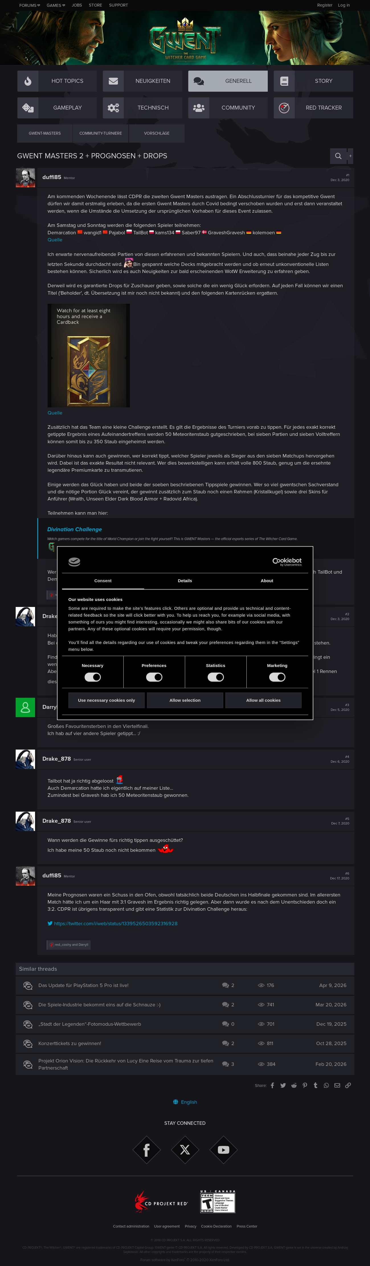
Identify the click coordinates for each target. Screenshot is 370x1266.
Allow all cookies (263, 700)
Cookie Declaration (216, 1226)
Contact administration (131, 1226)
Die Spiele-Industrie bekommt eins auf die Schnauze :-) (101, 1005)
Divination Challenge (76, 529)
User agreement (167, 1226)
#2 (339, 616)
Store (95, 5)
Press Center (247, 1226)
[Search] (338, 156)
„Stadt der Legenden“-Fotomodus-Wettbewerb (91, 1024)
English (185, 1102)
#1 (339, 177)
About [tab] (267, 580)
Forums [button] (27, 5)
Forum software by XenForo (185, 1260)
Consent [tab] (103, 580)
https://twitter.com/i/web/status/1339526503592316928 (114, 923)
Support (118, 5)
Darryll (52, 707)
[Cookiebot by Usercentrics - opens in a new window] (277, 562)
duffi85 (53, 177)
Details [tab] (185, 580)
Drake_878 (58, 759)
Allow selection (185, 700)
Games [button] (54, 5)
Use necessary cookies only (106, 700)
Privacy (190, 1226)
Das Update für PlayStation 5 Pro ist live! (85, 985)
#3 (339, 707)
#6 (338, 876)
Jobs (77, 5)
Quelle (56, 240)
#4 (339, 759)
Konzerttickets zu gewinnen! (71, 1043)
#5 (339, 821)
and (73, 945)
